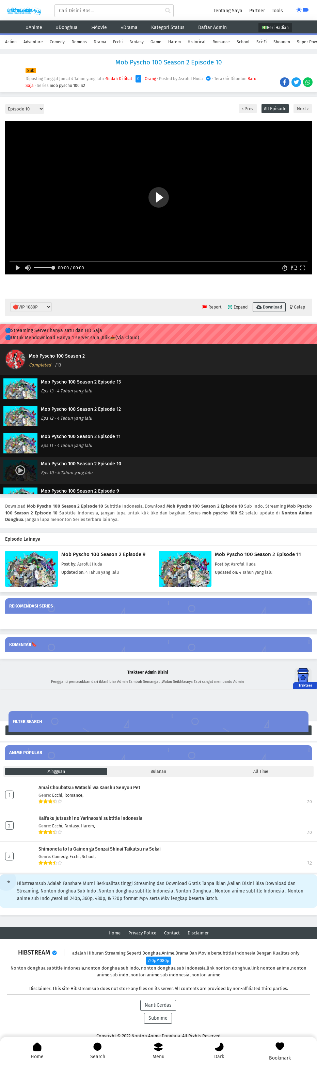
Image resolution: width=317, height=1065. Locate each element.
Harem (174, 42)
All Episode (275, 108)
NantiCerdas (158, 1005)
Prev (248, 108)
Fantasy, (72, 825)
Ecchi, (58, 795)
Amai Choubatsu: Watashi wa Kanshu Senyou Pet (89, 788)
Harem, (88, 825)
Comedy (57, 42)
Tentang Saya (227, 11)
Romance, (73, 795)
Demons (79, 42)
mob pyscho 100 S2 (67, 85)
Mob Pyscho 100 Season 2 (57, 356)
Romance (221, 42)
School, (89, 856)
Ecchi (118, 42)
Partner (257, 11)
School (243, 42)
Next (302, 108)
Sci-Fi (261, 42)
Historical (197, 42)
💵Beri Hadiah (275, 27)
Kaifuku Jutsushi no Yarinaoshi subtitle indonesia (90, 818)
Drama (100, 42)
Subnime (158, 1018)
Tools (277, 11)
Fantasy (136, 42)
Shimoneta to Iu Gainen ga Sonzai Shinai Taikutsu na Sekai (99, 849)
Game (155, 42)
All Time (260, 771)
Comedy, (60, 856)
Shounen (281, 42)
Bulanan (158, 771)
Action (11, 42)
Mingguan (56, 771)
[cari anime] (168, 11)
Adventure (33, 42)
